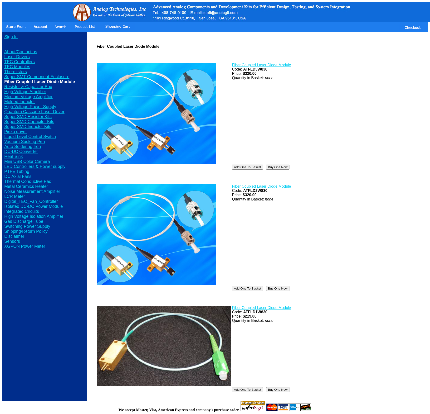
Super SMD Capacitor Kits (29, 121)
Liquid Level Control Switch (30, 136)
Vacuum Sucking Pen (24, 141)
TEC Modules (17, 66)
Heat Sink (13, 156)
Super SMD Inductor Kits (27, 126)
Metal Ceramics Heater (26, 186)
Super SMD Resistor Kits (28, 116)
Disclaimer (14, 236)
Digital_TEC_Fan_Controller (31, 201)
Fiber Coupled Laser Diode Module (261, 65)
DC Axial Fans (17, 176)
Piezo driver (15, 131)
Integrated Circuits (21, 211)
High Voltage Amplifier (25, 91)
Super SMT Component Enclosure (36, 76)
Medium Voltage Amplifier (28, 96)
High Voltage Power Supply (30, 106)
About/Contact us (20, 51)
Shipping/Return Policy (26, 231)
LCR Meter (14, 196)
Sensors (12, 241)
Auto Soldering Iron (22, 146)
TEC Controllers (19, 61)
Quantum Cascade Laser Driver (34, 111)
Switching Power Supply (27, 226)
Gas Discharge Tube (23, 221)
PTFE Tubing (16, 171)
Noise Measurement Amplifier (32, 191)
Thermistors (15, 71)
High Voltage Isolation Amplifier (33, 216)
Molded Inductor (19, 101)
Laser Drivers (17, 56)
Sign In (11, 36)
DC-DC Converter (21, 151)
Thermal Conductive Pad (27, 181)
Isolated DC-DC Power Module (33, 206)
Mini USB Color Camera (27, 161)
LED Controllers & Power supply (34, 166)
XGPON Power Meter (24, 246)
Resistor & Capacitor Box (28, 86)
